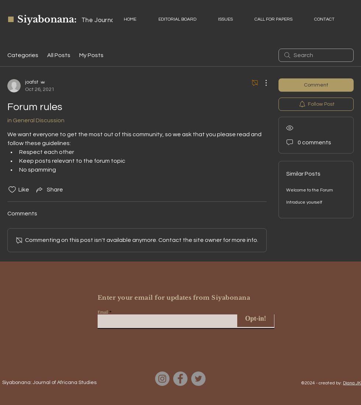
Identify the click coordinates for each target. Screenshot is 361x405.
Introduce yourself (304, 202)
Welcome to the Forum (309, 190)
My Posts (91, 55)
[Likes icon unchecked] (12, 189)
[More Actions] (262, 82)
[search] (316, 55)
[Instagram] (162, 378)
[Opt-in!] (255, 318)
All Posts (58, 55)
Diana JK (352, 383)
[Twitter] (198, 378)
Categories (22, 55)
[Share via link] (49, 189)
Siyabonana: (47, 19)
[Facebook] (180, 378)
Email (103, 312)
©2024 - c (311, 383)
